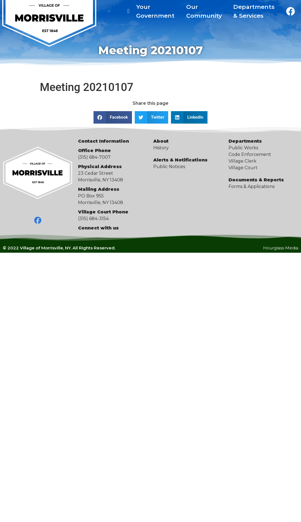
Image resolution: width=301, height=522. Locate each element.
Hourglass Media (280, 247)
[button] (113, 117)
